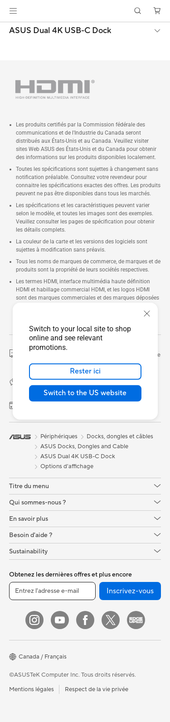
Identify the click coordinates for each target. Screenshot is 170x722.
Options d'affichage (66, 466)
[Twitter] (111, 620)
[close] (147, 313)
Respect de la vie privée (96, 689)
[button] (13, 11)
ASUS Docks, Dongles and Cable (84, 446)
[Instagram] (34, 620)
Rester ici (85, 371)
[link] (85, 11)
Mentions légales (31, 689)
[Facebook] (85, 620)
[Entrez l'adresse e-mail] (52, 591)
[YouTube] (60, 620)
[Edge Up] (136, 620)
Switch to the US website (85, 392)
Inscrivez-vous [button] (130, 591)
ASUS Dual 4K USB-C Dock (60, 31)
